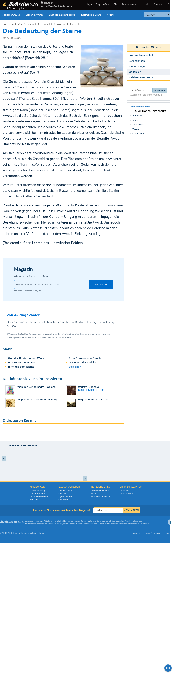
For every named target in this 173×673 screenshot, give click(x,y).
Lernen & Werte (34, 15)
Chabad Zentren (127, 493)
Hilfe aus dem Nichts (21, 366)
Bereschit (46, 24)
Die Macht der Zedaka (82, 362)
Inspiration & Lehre (91, 15)
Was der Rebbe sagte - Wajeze (27, 357)
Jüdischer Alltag (11, 15)
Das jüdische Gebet (100, 496)
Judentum (102, 524)
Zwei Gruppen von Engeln (85, 357)
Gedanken (76, 24)
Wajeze (61, 24)
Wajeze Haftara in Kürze (93, 399)
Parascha (8, 24)
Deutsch (157, 4)
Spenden (145, 4)
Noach (135, 120)
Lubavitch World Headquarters (129, 521)
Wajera (136, 129)
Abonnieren (62, 499)
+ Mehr (110, 15)
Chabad (60, 521)
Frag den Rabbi (103, 4)
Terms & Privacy (152, 533)
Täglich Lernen (64, 496)
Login (89, 4)
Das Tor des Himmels (21, 362)
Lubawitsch (69, 521)
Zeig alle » (75, 366)
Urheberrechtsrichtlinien (59, 337)
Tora (95, 524)
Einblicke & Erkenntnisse (61, 15)
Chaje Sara (138, 133)
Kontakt (167, 533)
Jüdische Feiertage (100, 490)
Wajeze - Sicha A (88, 386)
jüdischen (123, 524)
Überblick (124, 490)
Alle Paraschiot (27, 24)
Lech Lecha (138, 124)
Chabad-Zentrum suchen (126, 4)
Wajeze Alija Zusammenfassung (37, 399)
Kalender (61, 493)
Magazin (34, 499)
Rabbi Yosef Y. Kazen (72, 524)
